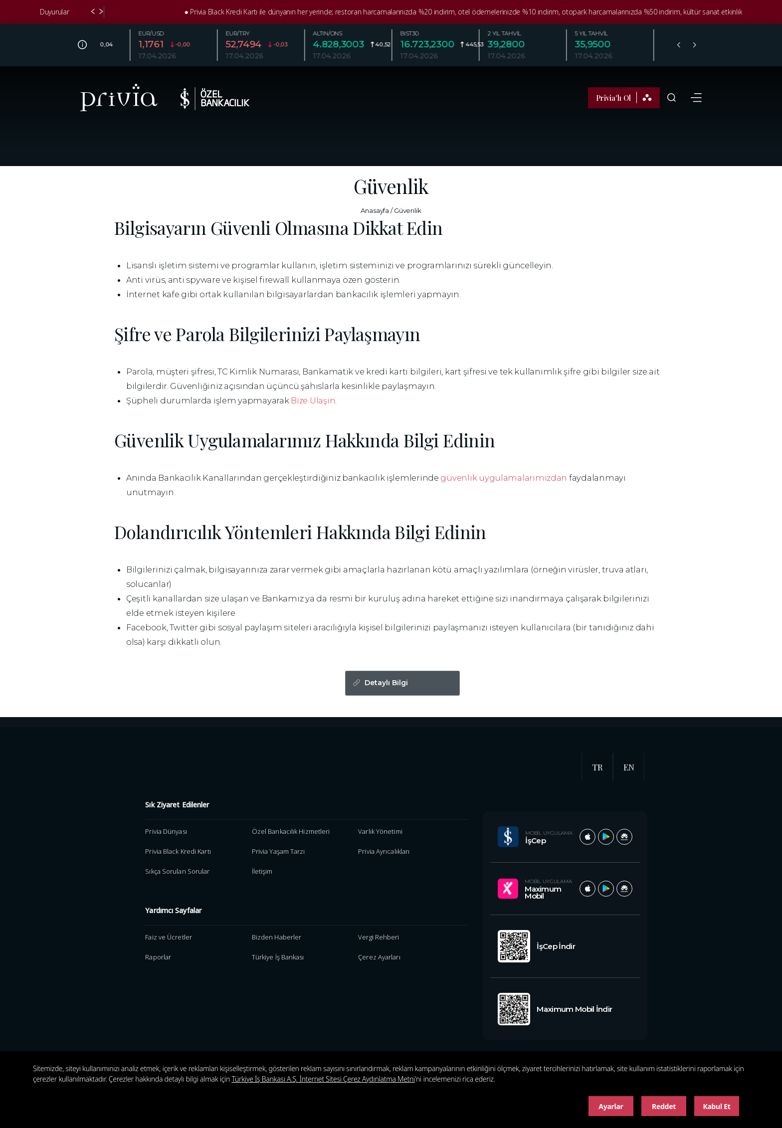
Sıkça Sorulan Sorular (177, 871)
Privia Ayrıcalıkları (383, 851)
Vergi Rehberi (378, 937)
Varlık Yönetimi (380, 831)
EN (628, 766)
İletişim (262, 871)
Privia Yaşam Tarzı (278, 851)
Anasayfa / (376, 210)
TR (597, 766)
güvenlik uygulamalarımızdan (503, 478)
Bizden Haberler (276, 937)
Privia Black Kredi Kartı (177, 851)
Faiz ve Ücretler (168, 937)
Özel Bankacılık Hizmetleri (291, 831)
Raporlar (158, 956)
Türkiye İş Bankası (278, 956)
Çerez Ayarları (379, 956)
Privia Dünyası (166, 831)
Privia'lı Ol (624, 97)
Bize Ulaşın (313, 400)
